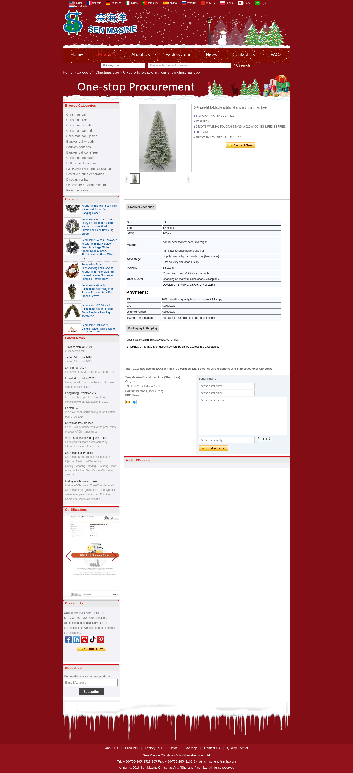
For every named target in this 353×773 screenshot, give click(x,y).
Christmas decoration (81, 158)
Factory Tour (177, 54)
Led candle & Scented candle (87, 185)
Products (107, 54)
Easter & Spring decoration (85, 174)
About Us (140, 54)
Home (77, 54)
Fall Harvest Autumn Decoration (88, 168)
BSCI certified (165, 368)
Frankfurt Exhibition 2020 (80, 378)
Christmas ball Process (79, 452)
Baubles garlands (78, 147)
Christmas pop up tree (82, 136)
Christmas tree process (79, 423)
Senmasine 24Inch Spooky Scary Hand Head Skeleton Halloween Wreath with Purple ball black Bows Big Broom (98, 227)
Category (84, 72)
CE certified (183, 368)
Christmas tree (107, 72)
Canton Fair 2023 (75, 367)
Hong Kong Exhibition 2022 (81, 393)
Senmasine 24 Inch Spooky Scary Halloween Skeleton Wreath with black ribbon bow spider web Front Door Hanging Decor (99, 206)
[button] (114, 556)
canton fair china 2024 (78, 357)
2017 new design (144, 368)
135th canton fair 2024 (78, 347)
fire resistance (221, 368)
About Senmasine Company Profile (86, 438)
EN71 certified (201, 368)
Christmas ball (76, 114)
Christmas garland (79, 130)
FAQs (276, 54)
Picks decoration (78, 190)
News (211, 54)
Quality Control (237, 748)
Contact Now (91, 649)
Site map (191, 748)
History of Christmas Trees (81, 481)
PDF (142, 395)
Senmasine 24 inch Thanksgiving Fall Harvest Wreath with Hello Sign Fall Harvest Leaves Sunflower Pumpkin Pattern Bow (98, 272)
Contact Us (244, 54)
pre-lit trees (239, 368)
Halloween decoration (81, 163)
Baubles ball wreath (80, 141)
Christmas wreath (78, 125)
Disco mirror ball (77, 179)
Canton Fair (72, 408)
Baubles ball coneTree (82, 152)
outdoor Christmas (260, 368)
